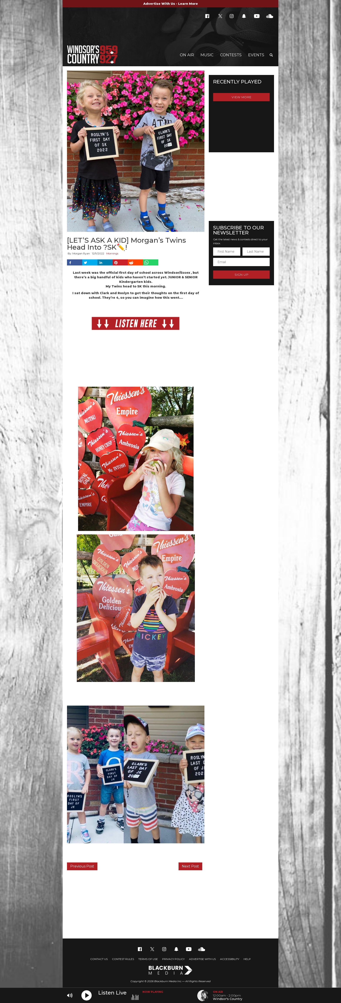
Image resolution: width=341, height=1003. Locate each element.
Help (247, 959)
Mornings (112, 253)
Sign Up (241, 275)
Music (207, 55)
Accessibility (229, 959)
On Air (187, 55)
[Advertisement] (170, 903)
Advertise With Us (202, 959)
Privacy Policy (173, 959)
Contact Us (99, 959)
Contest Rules (123, 959)
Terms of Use (148, 959)
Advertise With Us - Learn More (170, 4)
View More (241, 97)
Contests (231, 55)
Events (256, 55)
